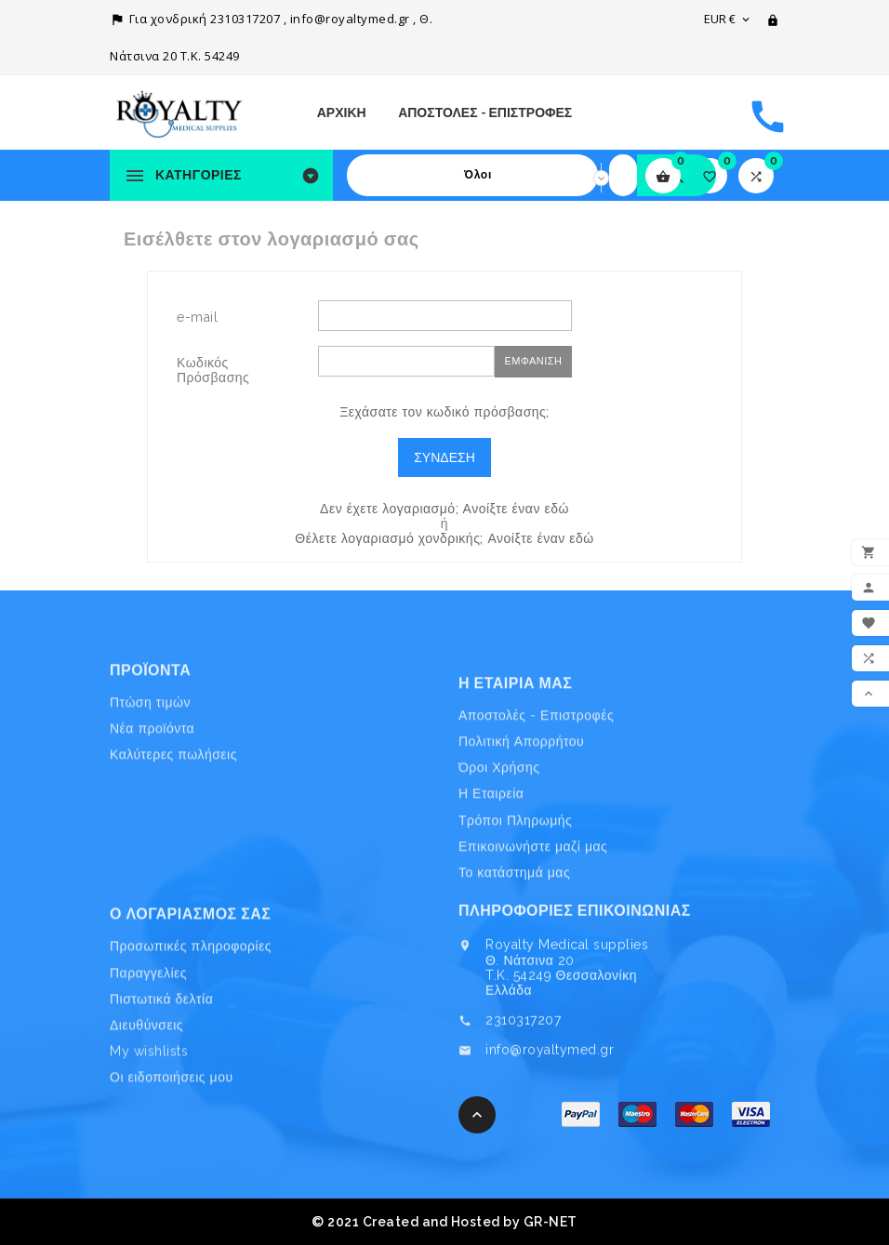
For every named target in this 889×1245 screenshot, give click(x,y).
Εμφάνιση (533, 361)
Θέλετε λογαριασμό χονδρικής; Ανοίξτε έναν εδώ (444, 538)
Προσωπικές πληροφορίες (191, 1020)
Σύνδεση (444, 457)
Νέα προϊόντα (152, 775)
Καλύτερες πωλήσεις (173, 801)
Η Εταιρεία (491, 878)
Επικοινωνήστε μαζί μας (532, 930)
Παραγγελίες (148, 1047)
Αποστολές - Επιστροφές (485, 112)
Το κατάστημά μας (514, 956)
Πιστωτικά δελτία (161, 1073)
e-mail (197, 317)
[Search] (623, 175)
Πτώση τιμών (150, 749)
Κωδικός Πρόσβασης (213, 370)
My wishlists (149, 1125)
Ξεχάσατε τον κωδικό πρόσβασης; (444, 411)
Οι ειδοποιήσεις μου (171, 1151)
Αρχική (341, 112)
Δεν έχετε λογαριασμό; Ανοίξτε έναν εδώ (444, 508)
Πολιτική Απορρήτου (521, 826)
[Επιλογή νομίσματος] (728, 18)
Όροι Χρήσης (498, 852)
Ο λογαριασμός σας (190, 988)
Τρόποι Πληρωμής (515, 904)
